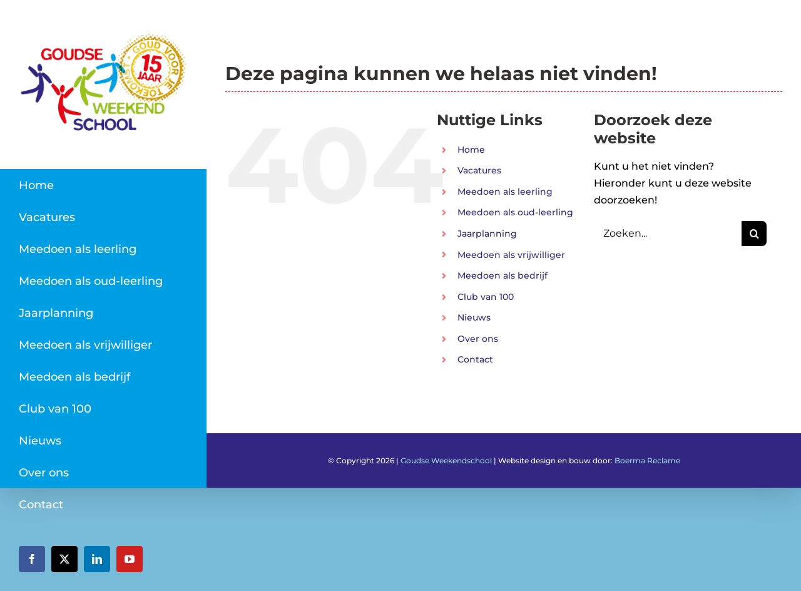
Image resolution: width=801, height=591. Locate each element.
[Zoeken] (754, 233)
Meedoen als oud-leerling (515, 212)
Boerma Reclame (647, 460)
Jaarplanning (487, 233)
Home (471, 149)
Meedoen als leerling (505, 191)
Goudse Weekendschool (446, 460)
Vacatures (479, 170)
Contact (475, 359)
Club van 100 (485, 296)
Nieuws (474, 317)
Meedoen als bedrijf (502, 275)
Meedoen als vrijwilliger (511, 254)
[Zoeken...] (668, 233)
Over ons (477, 338)
